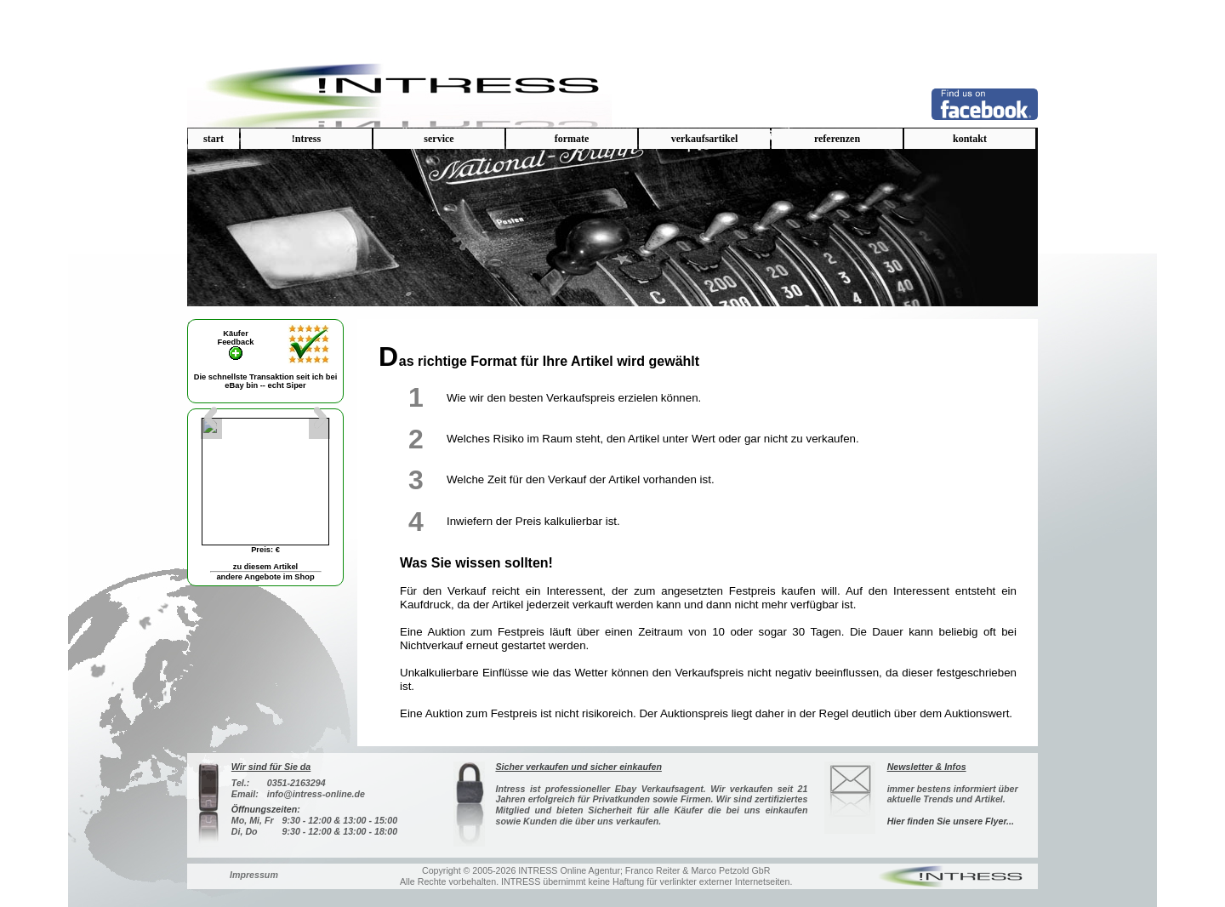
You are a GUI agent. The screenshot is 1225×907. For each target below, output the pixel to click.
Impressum (254, 875)
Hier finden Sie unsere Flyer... (950, 821)
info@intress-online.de (316, 794)
